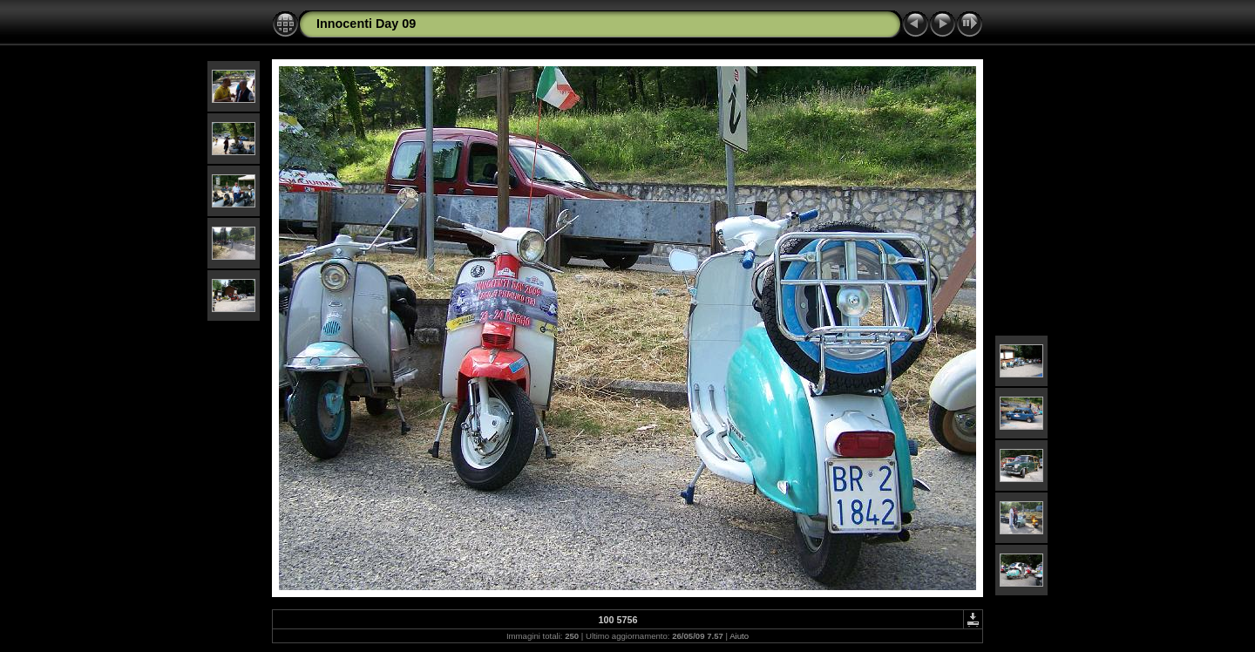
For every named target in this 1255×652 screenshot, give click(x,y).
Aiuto (739, 636)
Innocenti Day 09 (366, 24)
